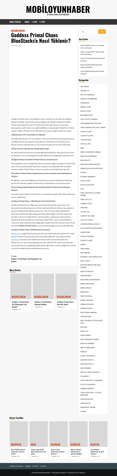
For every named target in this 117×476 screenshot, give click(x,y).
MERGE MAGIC (85, 288)
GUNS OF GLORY (86, 240)
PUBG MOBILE (85, 335)
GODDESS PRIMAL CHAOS (18, 30)
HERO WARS (84, 249)
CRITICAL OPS (85, 144)
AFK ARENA (84, 86)
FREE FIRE (84, 208)
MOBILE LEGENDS (87, 304)
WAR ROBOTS (85, 403)
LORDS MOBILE (85, 275)
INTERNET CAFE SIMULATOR (91, 257)
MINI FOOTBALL (86, 296)
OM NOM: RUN (85, 316)
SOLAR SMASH (85, 368)
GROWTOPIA (85, 232)
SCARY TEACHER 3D (87, 356)
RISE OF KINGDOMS (87, 347)
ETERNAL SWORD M (87, 177)
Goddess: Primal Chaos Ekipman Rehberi (42, 303)
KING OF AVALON (86, 271)
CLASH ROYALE (85, 140)
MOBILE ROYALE (86, 308)
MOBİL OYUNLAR (15, 22)
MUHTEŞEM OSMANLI (88, 312)
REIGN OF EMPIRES (87, 343)
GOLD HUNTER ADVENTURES (91, 228)
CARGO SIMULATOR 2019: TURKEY (93, 127)
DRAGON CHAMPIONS (88, 156)
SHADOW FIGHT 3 (87, 364)
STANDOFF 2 (85, 376)
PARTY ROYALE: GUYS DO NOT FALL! (91, 322)
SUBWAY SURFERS (87, 388)
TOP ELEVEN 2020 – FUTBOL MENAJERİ (90, 394)
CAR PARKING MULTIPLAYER (90, 123)
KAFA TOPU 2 (85, 261)
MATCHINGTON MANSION (90, 280)
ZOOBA (83, 411)
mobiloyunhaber (58, 8)
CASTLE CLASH (85, 131)
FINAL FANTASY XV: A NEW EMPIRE (90, 194)
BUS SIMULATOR (86, 115)
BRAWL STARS (85, 107)
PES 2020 (83, 327)
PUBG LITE (84, 331)
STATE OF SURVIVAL (87, 384)
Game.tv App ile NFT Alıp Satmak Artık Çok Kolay (92, 53)
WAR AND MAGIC (86, 399)
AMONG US (84, 90)
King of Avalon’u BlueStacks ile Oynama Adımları (91, 66)
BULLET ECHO (85, 111)
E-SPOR (34, 22)
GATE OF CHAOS (86, 220)
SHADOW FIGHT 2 (87, 360)
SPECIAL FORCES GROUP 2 (90, 372)
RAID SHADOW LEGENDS (89, 339)
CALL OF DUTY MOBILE (89, 119)
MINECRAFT (84, 292)
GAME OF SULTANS (87, 216)
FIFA (82, 189)
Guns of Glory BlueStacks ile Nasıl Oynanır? (92, 59)
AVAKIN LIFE (85, 103)
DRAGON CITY (85, 160)
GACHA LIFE (84, 212)
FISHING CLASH (86, 203)
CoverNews (71, 473)
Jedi (41, 307)
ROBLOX (83, 352)
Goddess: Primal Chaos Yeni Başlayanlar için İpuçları (27, 259)
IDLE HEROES (85, 253)
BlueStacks (15, 233)
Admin (20, 45)
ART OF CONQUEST (87, 95)
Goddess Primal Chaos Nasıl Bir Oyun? (65, 303)
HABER (27, 22)
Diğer (82, 148)
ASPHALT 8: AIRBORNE (88, 99)
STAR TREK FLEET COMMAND (91, 380)
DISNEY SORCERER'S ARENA (90, 152)
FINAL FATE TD (86, 199)
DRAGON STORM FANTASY (90, 164)
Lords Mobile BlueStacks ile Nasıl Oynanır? (92, 72)
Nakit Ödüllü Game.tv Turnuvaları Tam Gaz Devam (92, 46)
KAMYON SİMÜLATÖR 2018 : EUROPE (90, 266)
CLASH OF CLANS (86, 136)
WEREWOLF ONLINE (87, 407)
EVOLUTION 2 (85, 181)
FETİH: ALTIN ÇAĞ (87, 185)
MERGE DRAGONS (87, 284)
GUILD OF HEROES (87, 236)
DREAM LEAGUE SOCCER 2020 (91, 168)
